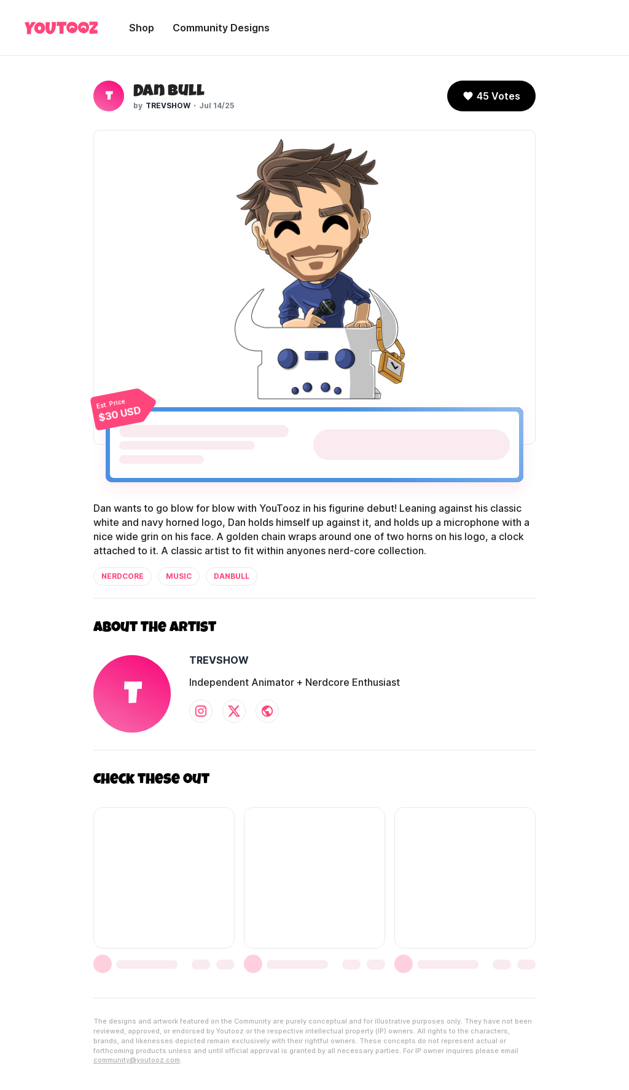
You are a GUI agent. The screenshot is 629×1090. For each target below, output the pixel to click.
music (179, 576)
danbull (231, 576)
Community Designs (221, 28)
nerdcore (122, 576)
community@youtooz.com (136, 1060)
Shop (141, 28)
